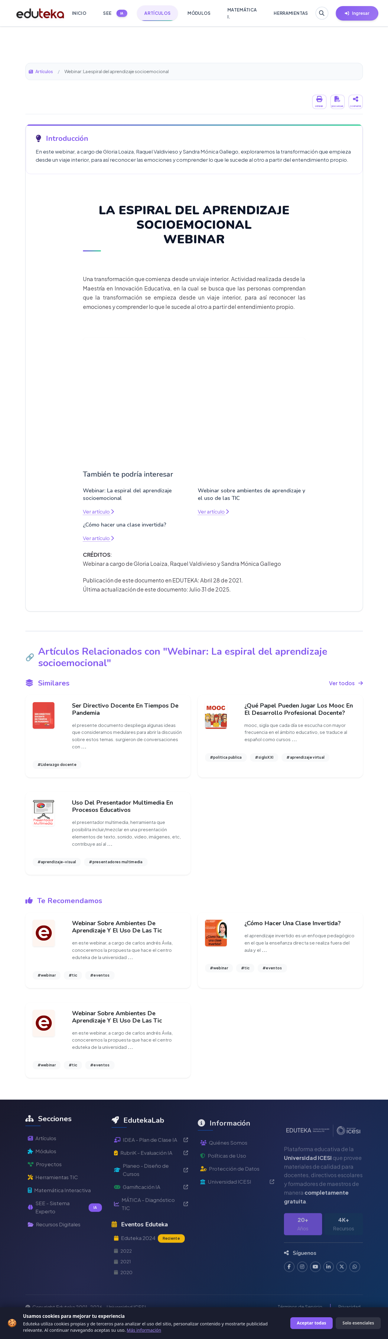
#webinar (46, 980)
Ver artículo (99, 511)
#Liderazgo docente (57, 766)
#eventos (99, 980)
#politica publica (226, 759)
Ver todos (346, 682)
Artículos (41, 71)
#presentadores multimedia (116, 865)
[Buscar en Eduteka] (321, 13)
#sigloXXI (264, 759)
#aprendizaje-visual (56, 865)
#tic (73, 980)
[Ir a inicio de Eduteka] (37, 13)
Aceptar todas (311, 1323)
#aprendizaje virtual (305, 759)
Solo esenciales (358, 1323)
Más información (144, 1330)
